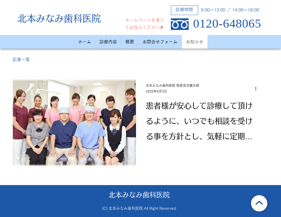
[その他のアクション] (258, 88)
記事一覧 (21, 59)
